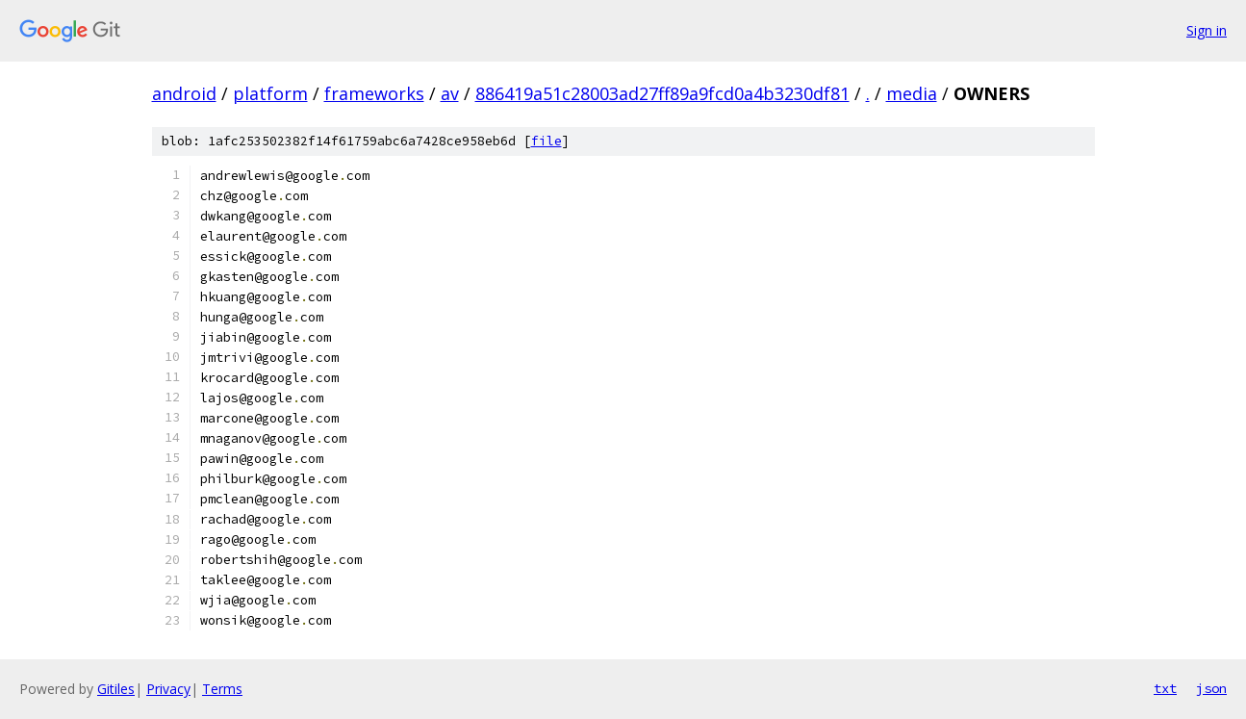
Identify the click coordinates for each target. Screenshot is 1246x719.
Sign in (1206, 30)
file (546, 141)
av (450, 93)
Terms (222, 689)
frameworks (374, 93)
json (1211, 688)
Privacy (168, 689)
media (911, 93)
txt (1165, 688)
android (184, 93)
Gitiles (116, 689)
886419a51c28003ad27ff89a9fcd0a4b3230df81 (662, 93)
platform (270, 93)
